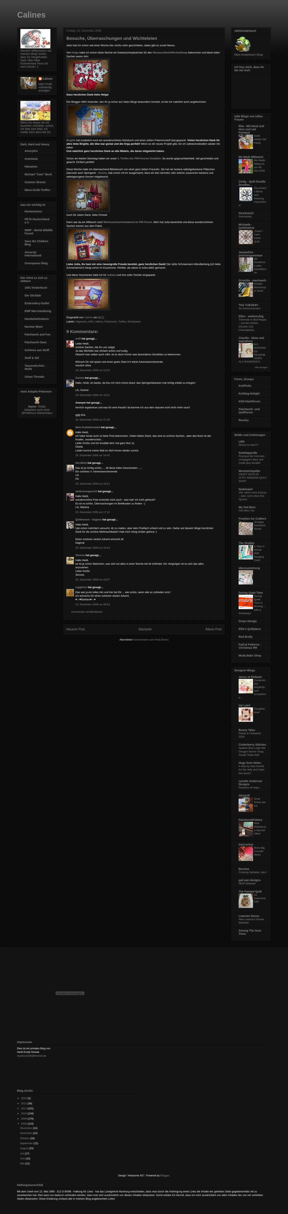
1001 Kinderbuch (36, 287)
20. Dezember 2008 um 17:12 (92, 512)
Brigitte (71, 140)
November (26, 1133)
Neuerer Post (75, 629)
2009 (24, 1118)
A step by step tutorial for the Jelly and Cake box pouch (251, 770)
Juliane (111, 274)
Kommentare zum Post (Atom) (151, 639)
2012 (24, 1103)
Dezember (26, 1128)
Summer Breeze (35, 182)
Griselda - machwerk (252, 280)
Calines (31, 14)
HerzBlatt (81, 462)
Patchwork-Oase (36, 342)
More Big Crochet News (259, 851)
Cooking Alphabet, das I (253, 872)
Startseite (145, 629)
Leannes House (249, 916)
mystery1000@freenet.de (31, 1055)
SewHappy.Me (248, 452)
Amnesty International (33, 254)
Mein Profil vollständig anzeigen (45, 87)
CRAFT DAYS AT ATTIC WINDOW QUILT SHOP (253, 478)
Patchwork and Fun (37, 334)
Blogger (164, 1175)
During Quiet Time (251, 592)
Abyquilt (244, 795)
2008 (24, 1123)
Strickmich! (246, 213)
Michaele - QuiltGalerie (246, 226)
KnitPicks (245, 385)
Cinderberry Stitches (252, 744)
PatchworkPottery (250, 819)
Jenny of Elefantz (250, 677)
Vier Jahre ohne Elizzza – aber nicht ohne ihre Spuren (252, 496)
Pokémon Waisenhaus (38, 413)
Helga (75, 52)
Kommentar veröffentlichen (86, 611)
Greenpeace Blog (36, 263)
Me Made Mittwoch (251, 157)
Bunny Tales (247, 730)
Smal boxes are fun (260, 802)
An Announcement (249, 308)
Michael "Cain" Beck (38, 174)
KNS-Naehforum (249, 401)
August (24, 1148)
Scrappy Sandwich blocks (260, 525)
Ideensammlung (249, 568)
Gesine (102, 172)
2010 (24, 1113)
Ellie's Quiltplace (250, 629)
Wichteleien (134, 321)
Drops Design (248, 621)
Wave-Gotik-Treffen (37, 190)
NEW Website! (247, 883)
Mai (22, 1163)
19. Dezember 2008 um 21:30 (92, 419)
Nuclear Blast (33, 326)
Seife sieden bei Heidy (260, 139)
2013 (24, 1098)
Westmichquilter (249, 471)
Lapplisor (81, 587)
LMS (242, 441)
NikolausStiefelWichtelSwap (170, 52)
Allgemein (81, 321)
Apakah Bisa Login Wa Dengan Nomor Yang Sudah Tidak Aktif (252, 751)
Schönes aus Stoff (37, 350)
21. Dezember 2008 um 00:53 (92, 604)
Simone (80, 555)
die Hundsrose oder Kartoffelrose (260, 265)
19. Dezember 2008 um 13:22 (92, 370)
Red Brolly (246, 636)
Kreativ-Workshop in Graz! (260, 287)
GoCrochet (246, 844)
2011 (24, 1108)
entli (78, 338)
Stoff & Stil (32, 357)
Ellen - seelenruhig (251, 316)
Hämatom (31, 166)
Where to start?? (248, 444)
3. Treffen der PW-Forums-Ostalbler (139, 158)
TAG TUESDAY (248, 305)
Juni (23, 1158)
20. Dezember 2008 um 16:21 (92, 483)
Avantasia (31, 158)
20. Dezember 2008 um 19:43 (92, 547)
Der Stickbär (33, 295)
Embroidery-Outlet (37, 303)
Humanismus (33, 211)
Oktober (25, 1138)
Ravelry (244, 420)
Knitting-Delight (249, 393)
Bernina (244, 869)
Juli (22, 1153)
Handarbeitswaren (37, 318)
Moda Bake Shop (250, 655)
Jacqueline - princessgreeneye (250, 254)
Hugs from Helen (250, 762)
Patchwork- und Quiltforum (249, 411)
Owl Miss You (247, 510)
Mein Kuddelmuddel (87, 427)
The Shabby (246, 543)
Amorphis (31, 151)
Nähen (99, 321)
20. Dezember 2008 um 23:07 (92, 579)
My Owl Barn (247, 507)
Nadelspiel (246, 489)
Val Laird (244, 705)
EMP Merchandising (38, 311)
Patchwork (110, 321)
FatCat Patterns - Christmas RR (250, 646)
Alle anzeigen (261, 367)
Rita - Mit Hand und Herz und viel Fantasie (251, 129)
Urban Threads (34, 376)
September (27, 1143)
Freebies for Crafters (252, 518)
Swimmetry (245, 216)
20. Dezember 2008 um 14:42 (92, 455)
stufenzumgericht (86, 491)
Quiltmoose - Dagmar (88, 519)
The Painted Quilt (250, 891)
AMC (91, 321)
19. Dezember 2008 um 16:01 (92, 395)
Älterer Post (213, 629)
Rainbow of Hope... (250, 787)
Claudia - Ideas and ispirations (251, 339)
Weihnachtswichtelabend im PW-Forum (128, 222)
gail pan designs (250, 880)
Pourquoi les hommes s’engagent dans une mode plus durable (251, 460)
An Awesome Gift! (260, 898)
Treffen (122, 321)
